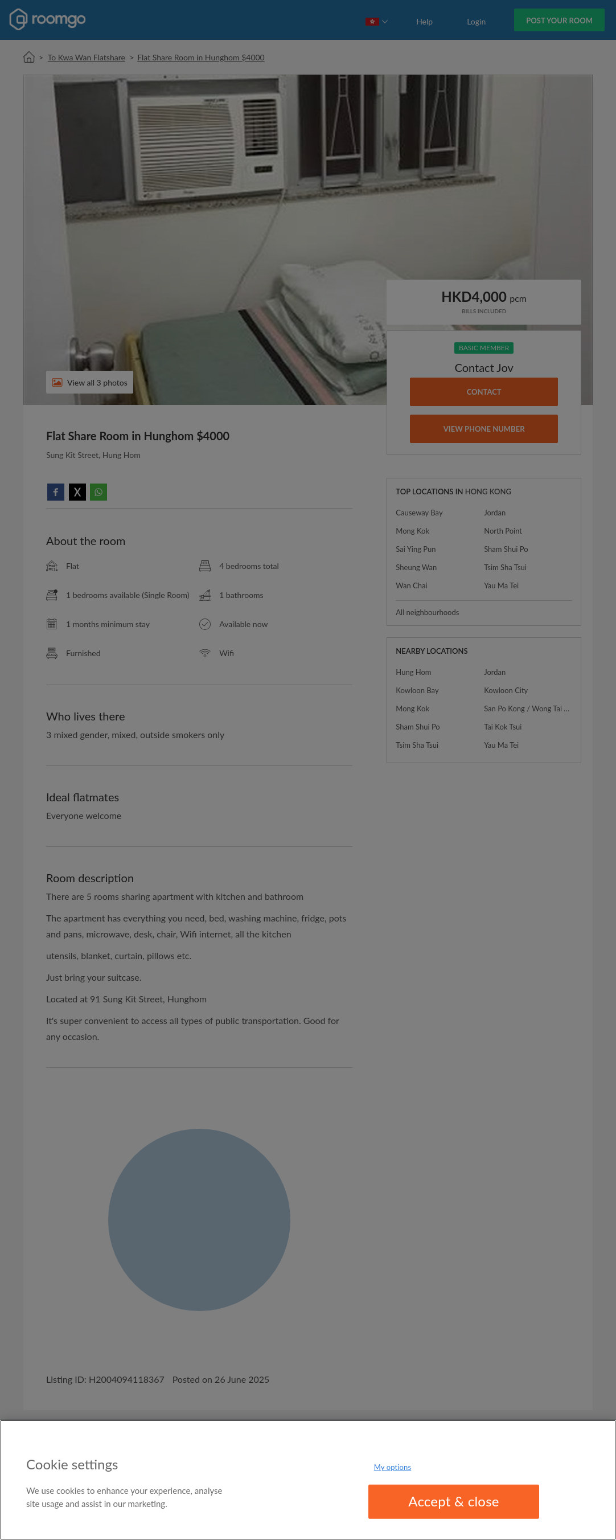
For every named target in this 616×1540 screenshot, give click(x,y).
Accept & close (453, 1501)
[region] (308, 1480)
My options (393, 1467)
